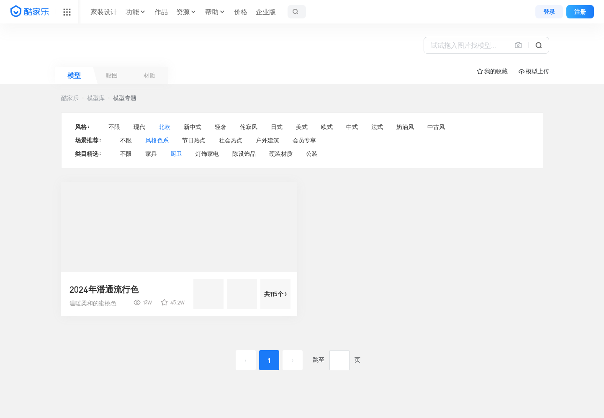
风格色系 (157, 140)
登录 (549, 12)
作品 (161, 11)
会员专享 (304, 140)
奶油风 (405, 127)
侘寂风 (248, 127)
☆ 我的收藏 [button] (492, 71)
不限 (114, 127)
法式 (377, 127)
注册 (580, 12)
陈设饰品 (244, 154)
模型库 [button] (96, 98)
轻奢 (220, 127)
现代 (139, 127)
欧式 (327, 127)
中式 (352, 127)
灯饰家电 (207, 154)
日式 (277, 127)
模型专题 (124, 98)
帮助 (211, 11)
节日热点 (194, 140)
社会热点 (230, 140)
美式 (302, 127)
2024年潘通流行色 (104, 289)
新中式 (192, 127)
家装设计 (103, 11)
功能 (132, 11)
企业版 (266, 11)
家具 (151, 154)
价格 (240, 11)
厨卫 (176, 154)
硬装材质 (281, 154)
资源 (183, 11)
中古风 (436, 127)
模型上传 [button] (534, 71)
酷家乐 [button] (70, 98)
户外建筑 (267, 140)
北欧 (164, 127)
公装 (312, 154)
